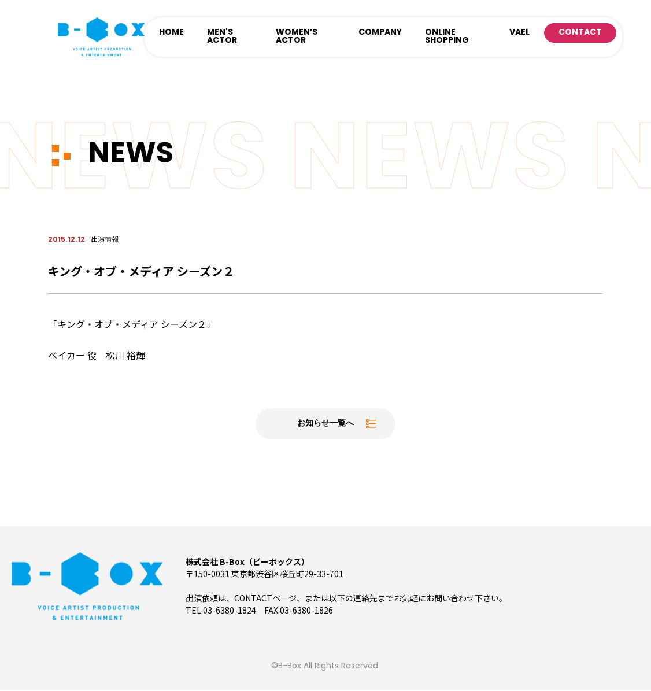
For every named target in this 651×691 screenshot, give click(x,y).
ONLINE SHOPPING (447, 36)
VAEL (519, 32)
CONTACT (580, 32)
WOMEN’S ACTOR (296, 36)
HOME (171, 32)
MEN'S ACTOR (222, 36)
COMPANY (380, 32)
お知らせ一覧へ (325, 424)
